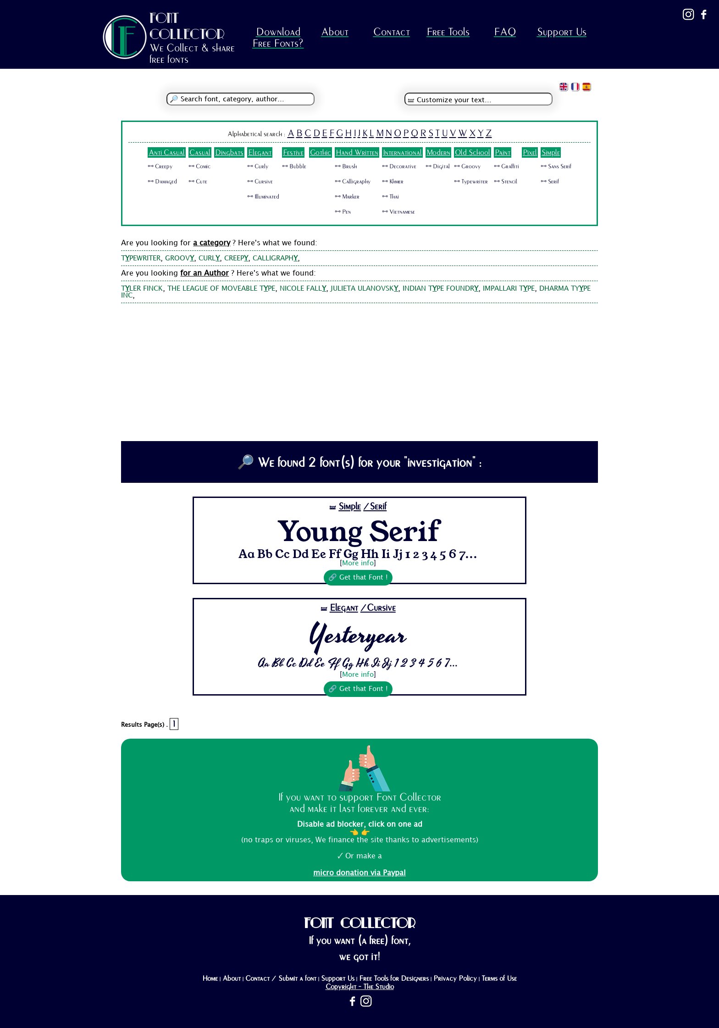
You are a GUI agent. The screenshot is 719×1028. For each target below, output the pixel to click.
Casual (199, 152)
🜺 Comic (199, 166)
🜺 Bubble (294, 166)
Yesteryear (358, 635)
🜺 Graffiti (506, 166)
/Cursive (378, 607)
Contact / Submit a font (280, 978)
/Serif (375, 506)
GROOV (179, 258)
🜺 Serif (550, 181)
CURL (209, 258)
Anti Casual (167, 152)
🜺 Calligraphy (353, 181)
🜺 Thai (390, 196)
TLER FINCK (142, 289)
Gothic (320, 152)
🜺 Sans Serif (556, 166)
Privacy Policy (455, 978)
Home (210, 978)
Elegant (259, 152)
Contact (391, 32)
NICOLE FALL (303, 289)
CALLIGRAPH (275, 258)
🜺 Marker (347, 196)
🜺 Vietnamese (398, 212)
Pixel (530, 152)
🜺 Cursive (260, 181)
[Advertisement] (360, 372)
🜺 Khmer (393, 181)
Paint (502, 152)
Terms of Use (499, 978)
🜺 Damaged (162, 181)
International (402, 152)
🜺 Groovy (467, 166)
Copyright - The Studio (360, 987)
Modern (438, 152)
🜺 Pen (343, 212)
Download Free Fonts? (278, 37)
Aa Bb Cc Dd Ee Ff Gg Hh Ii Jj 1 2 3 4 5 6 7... (357, 553)
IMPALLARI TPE (509, 289)
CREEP (236, 258)
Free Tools (448, 32)
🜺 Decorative (399, 166)
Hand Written (357, 152)
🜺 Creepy (160, 166)
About (334, 32)
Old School (472, 152)
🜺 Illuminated (263, 196)
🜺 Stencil (505, 181)
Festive (293, 152)
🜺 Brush (346, 166)
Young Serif (358, 530)
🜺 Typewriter (471, 181)
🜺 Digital (438, 166)
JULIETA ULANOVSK (364, 289)
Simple (551, 152)
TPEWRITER (140, 258)
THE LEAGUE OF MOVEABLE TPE (221, 289)
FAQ (505, 32)
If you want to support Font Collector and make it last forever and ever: (359, 802)
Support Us (561, 32)
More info (358, 563)
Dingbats (229, 152)
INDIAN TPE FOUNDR (440, 289)
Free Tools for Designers (394, 978)
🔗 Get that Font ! (358, 578)
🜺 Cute (197, 181)
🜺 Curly (257, 166)
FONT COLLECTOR (187, 26)
